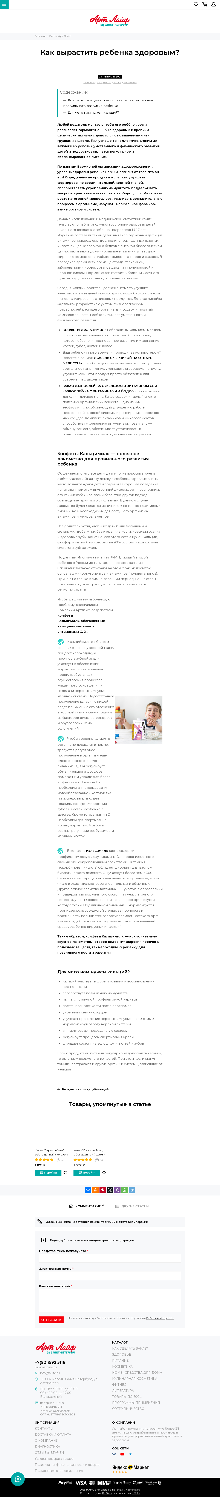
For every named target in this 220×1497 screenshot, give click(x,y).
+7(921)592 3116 (50, 1362)
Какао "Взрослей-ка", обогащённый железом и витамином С (51, 1153)
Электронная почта (56, 1268)
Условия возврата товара (54, 1459)
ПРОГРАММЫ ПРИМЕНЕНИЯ (136, 1403)
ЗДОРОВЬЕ (121, 1354)
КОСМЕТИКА (122, 1367)
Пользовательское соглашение (59, 1471)
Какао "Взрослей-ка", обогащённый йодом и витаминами (89, 1153)
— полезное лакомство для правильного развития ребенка (108, 103)
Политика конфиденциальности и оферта (67, 1465)
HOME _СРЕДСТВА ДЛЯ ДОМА (137, 1373)
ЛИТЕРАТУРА (123, 1391)
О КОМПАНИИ (46, 1441)
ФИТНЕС (119, 1385)
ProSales (107, 1493)
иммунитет (104, 82)
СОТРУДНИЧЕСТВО (128, 1409)
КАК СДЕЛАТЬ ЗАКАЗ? (130, 1348)
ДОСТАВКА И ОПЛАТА (53, 1435)
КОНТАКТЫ (44, 1429)
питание (89, 82)
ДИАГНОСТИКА (47, 1447)
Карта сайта (133, 1489)
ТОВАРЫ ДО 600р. (127, 1397)
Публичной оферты (160, 1318)
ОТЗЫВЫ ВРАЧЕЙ (49, 1453)
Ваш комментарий (55, 1286)
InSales (136, 1493)
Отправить (51, 1320)
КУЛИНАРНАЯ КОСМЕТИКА (134, 1379)
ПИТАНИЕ (120, 1360)
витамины (130, 82)
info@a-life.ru (50, 1373)
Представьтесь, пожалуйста (63, 1251)
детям (117, 82)
